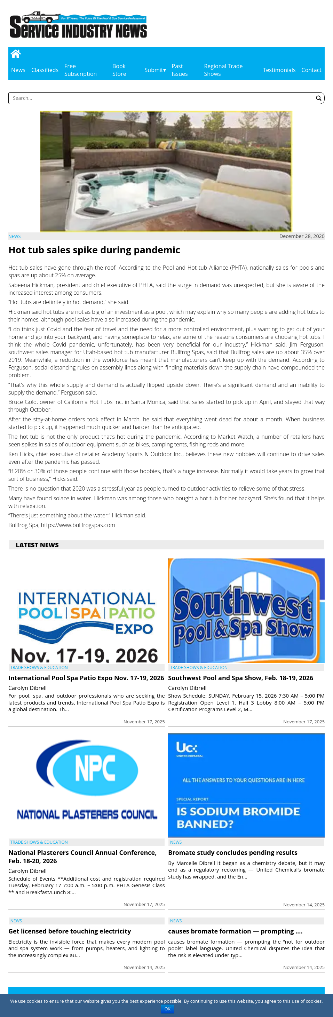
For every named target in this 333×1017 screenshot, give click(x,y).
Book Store (119, 70)
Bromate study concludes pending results (233, 852)
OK (168, 1009)
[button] (319, 98)
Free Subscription (80, 70)
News (18, 70)
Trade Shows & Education (39, 667)
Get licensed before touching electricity (69, 931)
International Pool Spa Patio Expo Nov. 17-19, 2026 (86, 678)
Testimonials (279, 70)
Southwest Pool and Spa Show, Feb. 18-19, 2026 (240, 678)
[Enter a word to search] (160, 98)
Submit (154, 70)
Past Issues (180, 70)
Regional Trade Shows (223, 70)
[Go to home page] (15, 54)
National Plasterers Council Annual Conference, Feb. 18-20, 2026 (82, 856)
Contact (312, 70)
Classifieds (44, 70)
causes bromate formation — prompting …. (235, 931)
